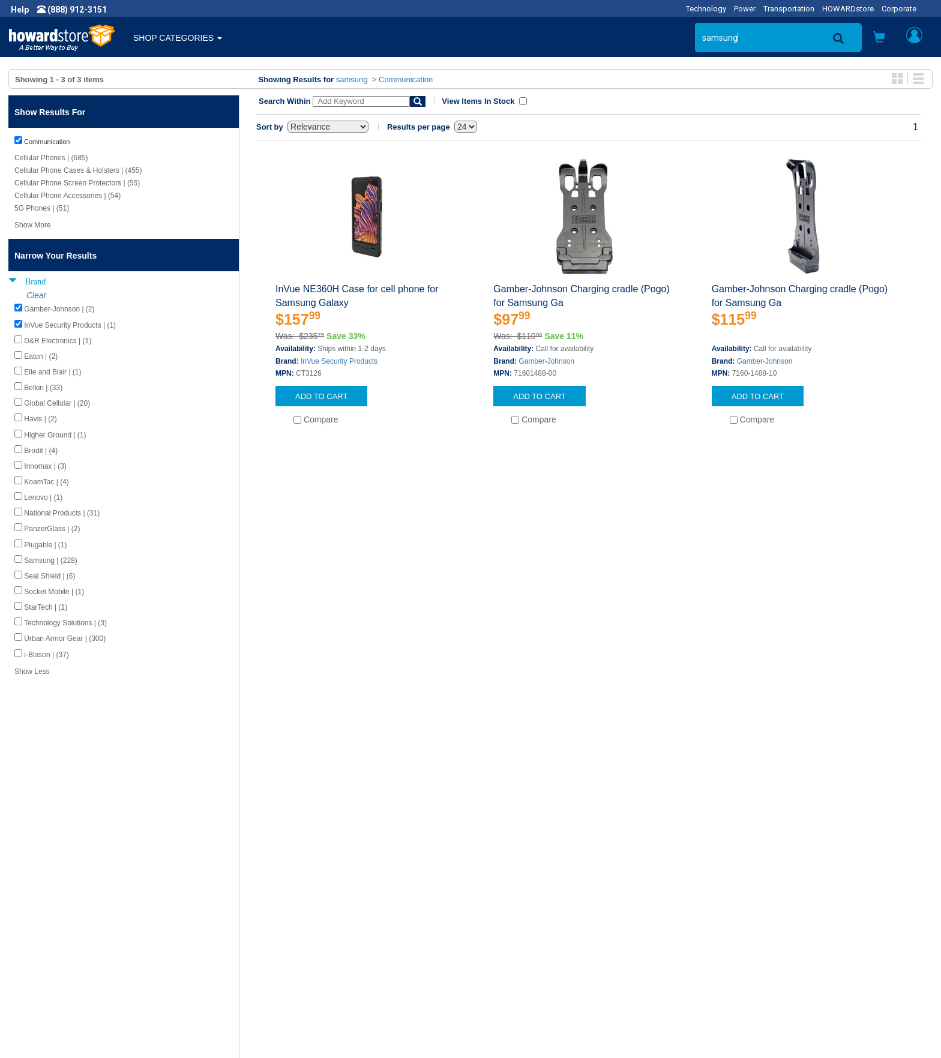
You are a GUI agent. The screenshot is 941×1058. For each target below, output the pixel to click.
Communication (406, 79)
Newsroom (39, 917)
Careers (34, 929)
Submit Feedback (282, 917)
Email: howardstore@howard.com (774, 953)
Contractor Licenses (56, 965)
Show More (32, 225)
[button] (879, 39)
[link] (746, 1028)
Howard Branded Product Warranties (318, 929)
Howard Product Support (296, 905)
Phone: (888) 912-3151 (753, 929)
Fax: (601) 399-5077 (748, 941)
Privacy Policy (44, 941)
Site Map (496, 953)
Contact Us (500, 905)
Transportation (788, 8)
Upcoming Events (282, 953)
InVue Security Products (339, 361)
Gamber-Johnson (546, 361)
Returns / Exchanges (519, 941)
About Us (36, 905)
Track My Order (508, 929)
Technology (706, 8)
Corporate (899, 8)
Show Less (32, 671)
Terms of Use (44, 953)
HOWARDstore (848, 8)
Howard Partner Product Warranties (316, 941)
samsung (352, 79)
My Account (502, 917)
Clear (36, 295)
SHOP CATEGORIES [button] (177, 38)
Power (745, 8)
